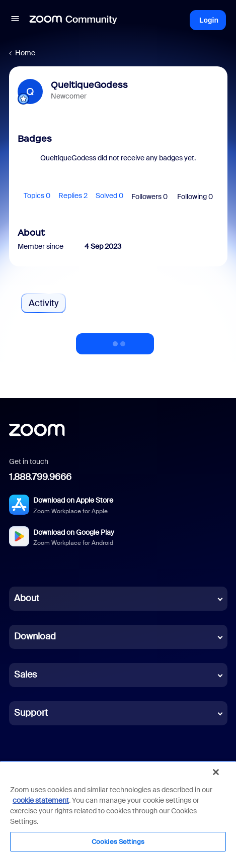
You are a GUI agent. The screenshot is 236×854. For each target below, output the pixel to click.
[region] (118, 807)
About (26, 598)
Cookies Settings (118, 841)
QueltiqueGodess (89, 84)
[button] (15, 20)
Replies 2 (73, 195)
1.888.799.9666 (40, 477)
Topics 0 (37, 195)
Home (25, 52)
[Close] (216, 772)
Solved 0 (109, 195)
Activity (43, 303)
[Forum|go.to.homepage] (73, 20)
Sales (25, 675)
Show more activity (115, 341)
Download (35, 636)
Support (31, 713)
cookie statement (41, 800)
